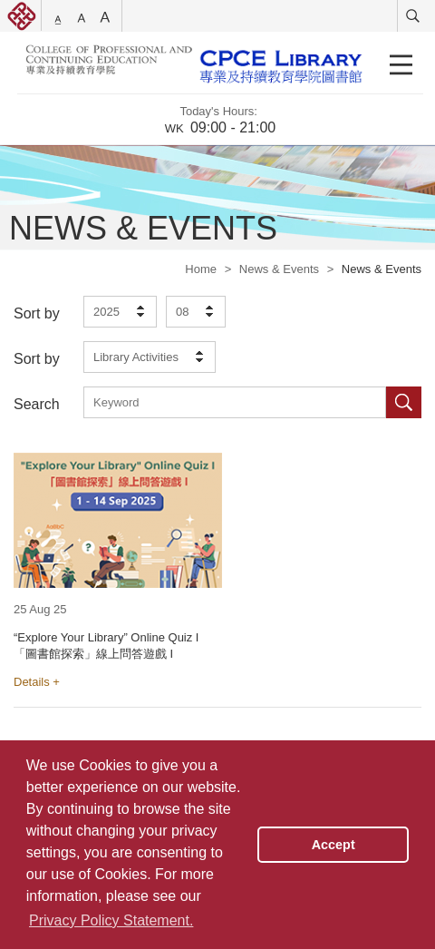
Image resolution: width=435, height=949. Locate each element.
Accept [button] (333, 844)
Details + (37, 682)
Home (201, 269)
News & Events (279, 269)
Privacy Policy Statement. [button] (111, 920)
